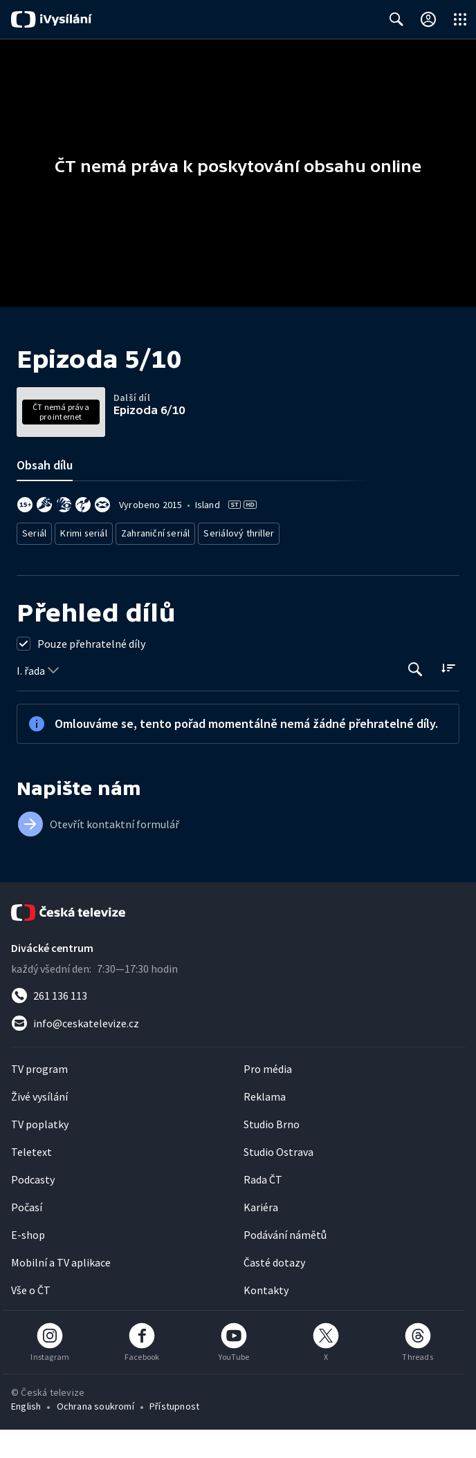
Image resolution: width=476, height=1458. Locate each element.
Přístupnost (174, 1434)
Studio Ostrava (278, 1180)
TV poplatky (39, 1152)
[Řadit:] (448, 696)
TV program (39, 1097)
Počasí (26, 1235)
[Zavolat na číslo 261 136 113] (238, 1024)
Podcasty (33, 1208)
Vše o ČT (31, 1318)
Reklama (265, 1125)
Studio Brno (272, 1152)
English (26, 1434)
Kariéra (261, 1235)
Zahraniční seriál (158, 564)
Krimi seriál (85, 564)
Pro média (268, 1097)
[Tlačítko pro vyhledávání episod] (415, 698)
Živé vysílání (39, 1125)
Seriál (35, 564)
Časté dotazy (274, 1291)
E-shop (28, 1263)
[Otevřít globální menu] (460, 19)
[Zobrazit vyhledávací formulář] (396, 19)
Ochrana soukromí (95, 1434)
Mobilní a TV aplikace (61, 1291)
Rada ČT (263, 1208)
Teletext (31, 1180)
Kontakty (266, 1318)
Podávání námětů (285, 1263)
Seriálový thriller (240, 564)
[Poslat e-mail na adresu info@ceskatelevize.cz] (238, 1051)
